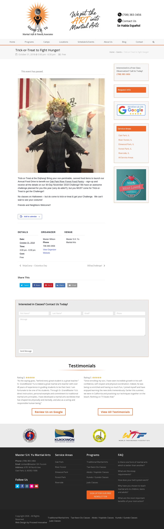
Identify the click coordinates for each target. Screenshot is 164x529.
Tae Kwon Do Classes (96, 467)
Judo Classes (92, 482)
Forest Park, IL (125, 148)
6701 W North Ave (32, 467)
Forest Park (60, 477)
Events (119, 52)
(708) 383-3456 (129, 14)
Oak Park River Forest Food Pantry (67, 181)
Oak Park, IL (123, 135)
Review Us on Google (49, 412)
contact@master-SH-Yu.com (33, 464)
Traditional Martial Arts (97, 462)
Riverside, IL (123, 153)
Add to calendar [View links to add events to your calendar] (30, 217)
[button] (25, 285)
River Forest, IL (125, 140)
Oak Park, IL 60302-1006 (26, 470)
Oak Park (59, 462)
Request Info (124, 89)
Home (111, 52)
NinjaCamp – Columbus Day (34, 266)
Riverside (59, 482)
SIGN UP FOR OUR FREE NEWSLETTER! (100, 495)
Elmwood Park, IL (126, 144)
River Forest (60, 467)
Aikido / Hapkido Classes (98, 472)
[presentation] (37, 342)
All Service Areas (125, 157)
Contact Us (126, 21)
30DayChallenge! (95, 266)
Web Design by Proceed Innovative (31, 522)
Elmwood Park (61, 472)
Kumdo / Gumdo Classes (98, 477)
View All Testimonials (115, 412)
